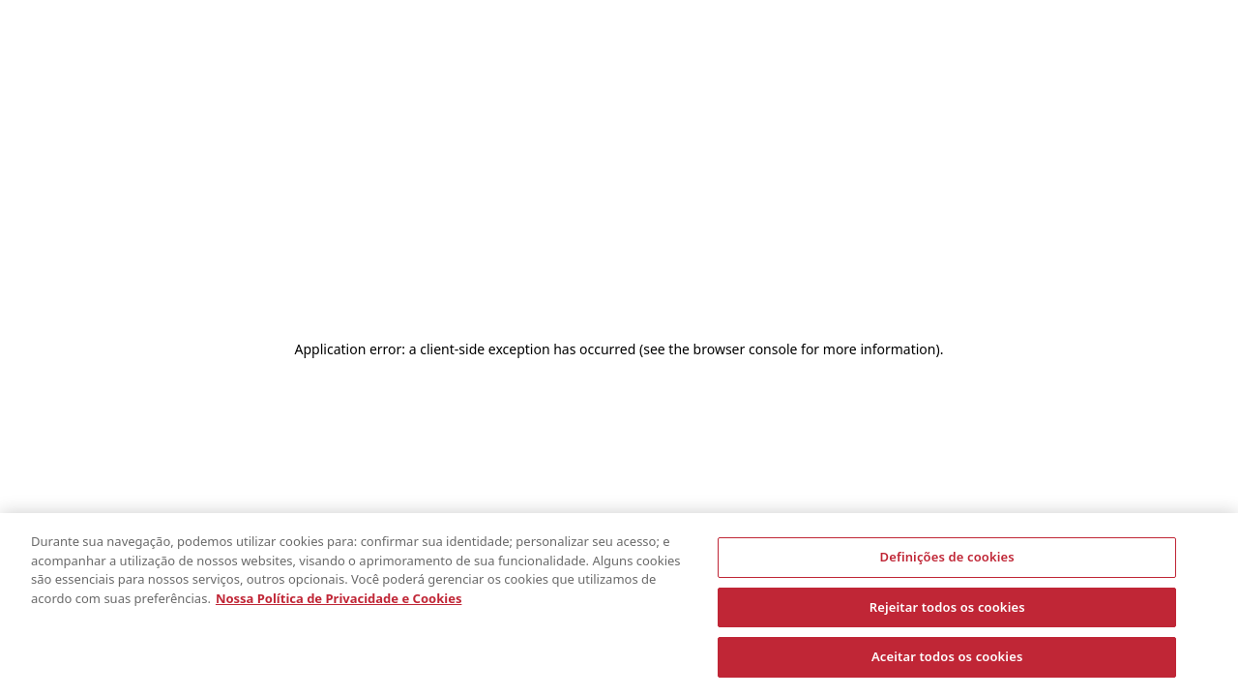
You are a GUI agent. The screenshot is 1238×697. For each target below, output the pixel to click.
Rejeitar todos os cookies (947, 607)
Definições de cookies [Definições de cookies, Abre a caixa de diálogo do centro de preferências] (947, 556)
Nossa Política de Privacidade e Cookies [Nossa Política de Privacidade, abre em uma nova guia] (339, 598)
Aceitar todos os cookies (947, 656)
